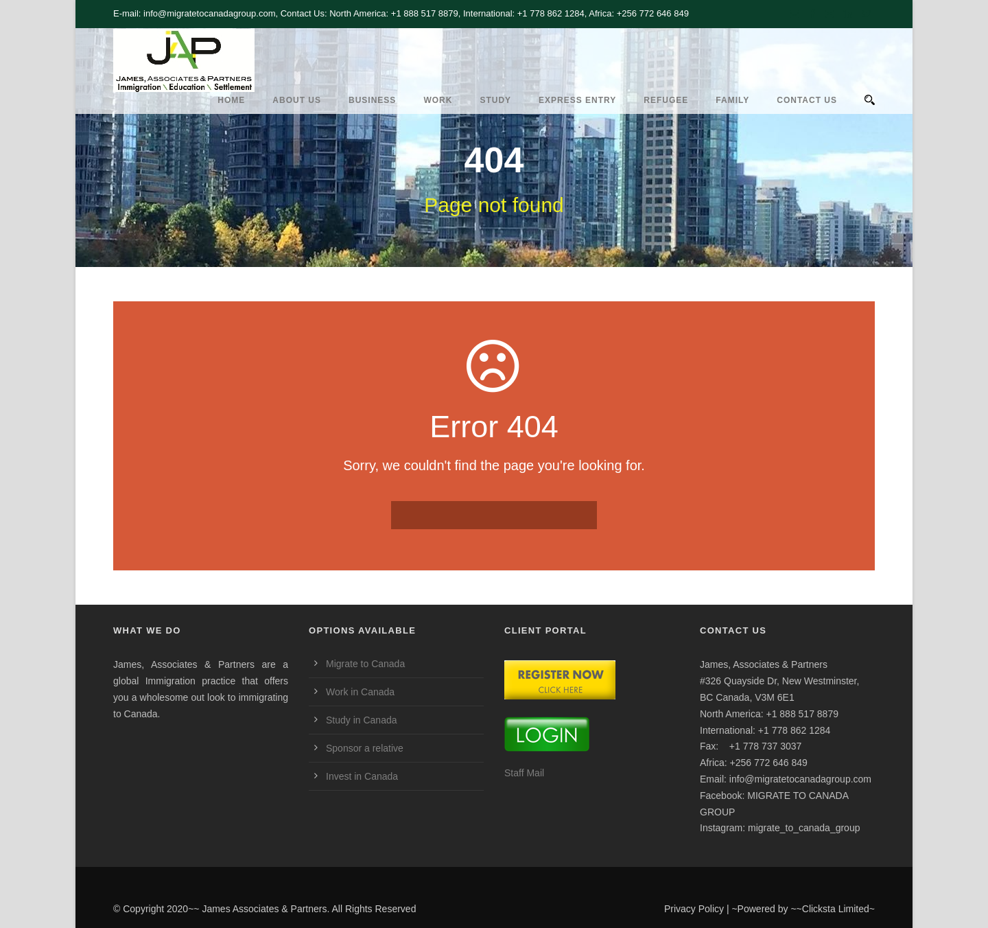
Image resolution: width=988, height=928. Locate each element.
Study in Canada (361, 720)
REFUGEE (666, 100)
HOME (231, 100)
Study (495, 100)
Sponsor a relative (364, 748)
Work (437, 100)
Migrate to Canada (365, 663)
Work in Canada (360, 691)
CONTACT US (807, 100)
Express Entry (577, 100)
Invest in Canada (362, 776)
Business (372, 100)
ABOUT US (296, 100)
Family (732, 100)
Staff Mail (524, 772)
